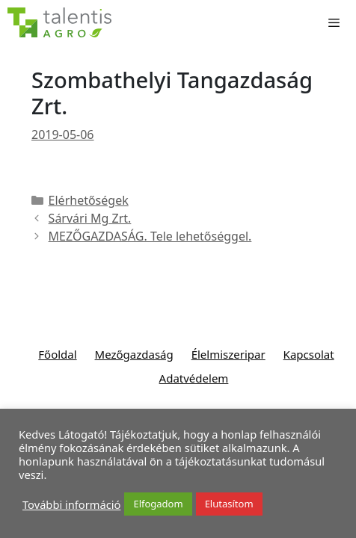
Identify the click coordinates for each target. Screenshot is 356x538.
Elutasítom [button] (229, 503)
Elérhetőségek (89, 200)
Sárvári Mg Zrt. (90, 218)
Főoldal (57, 354)
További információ (71, 504)
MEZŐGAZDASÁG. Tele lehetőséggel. (150, 236)
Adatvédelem (194, 378)
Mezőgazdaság (134, 354)
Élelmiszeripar (228, 354)
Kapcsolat (308, 354)
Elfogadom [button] (157, 503)
